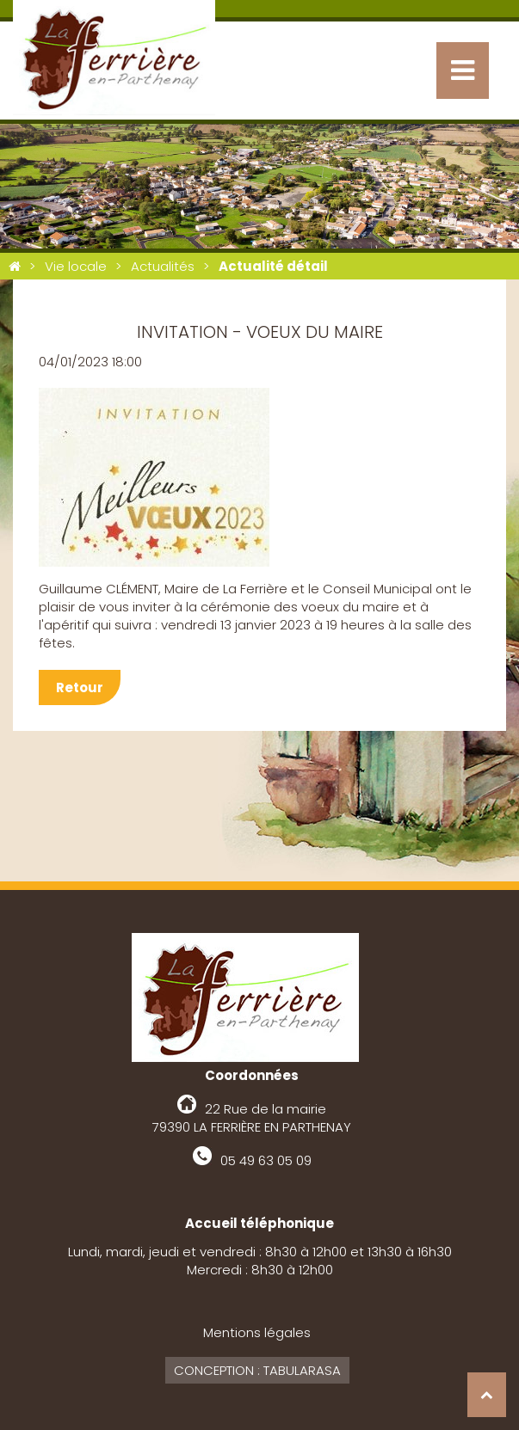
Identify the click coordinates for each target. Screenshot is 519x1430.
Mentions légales (257, 1332)
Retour (79, 687)
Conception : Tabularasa (257, 1370)
